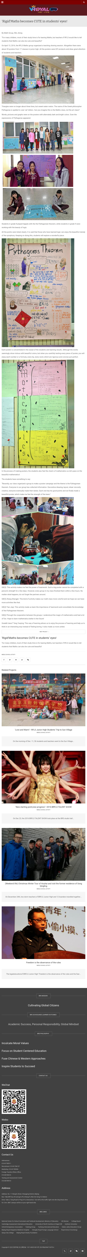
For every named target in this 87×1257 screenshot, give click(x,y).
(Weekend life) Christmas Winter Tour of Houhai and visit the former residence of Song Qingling (43, 884)
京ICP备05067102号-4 (47, 1247)
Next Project (44, 631)
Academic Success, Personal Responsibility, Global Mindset (43, 1024)
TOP (43, 1241)
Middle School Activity (8, 654)
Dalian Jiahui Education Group (71, 1227)
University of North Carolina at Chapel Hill (48, 1224)
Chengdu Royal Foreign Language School (45, 1230)
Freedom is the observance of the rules (43, 962)
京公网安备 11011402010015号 (29, 1247)
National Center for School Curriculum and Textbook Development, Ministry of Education (30, 1221)
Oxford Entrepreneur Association (12, 1227)
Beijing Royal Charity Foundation (27, 1233)
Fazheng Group (30, 1227)
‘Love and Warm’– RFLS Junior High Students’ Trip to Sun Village (43, 730)
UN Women (65, 1221)
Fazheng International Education (48, 1227)
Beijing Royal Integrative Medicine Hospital (15, 1230)
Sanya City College (8, 1233)
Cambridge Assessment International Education (17, 1224)
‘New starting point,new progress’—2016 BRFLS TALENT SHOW (43, 807)
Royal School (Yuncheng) (69, 1230)
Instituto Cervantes (71, 1224)
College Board (76, 1221)
